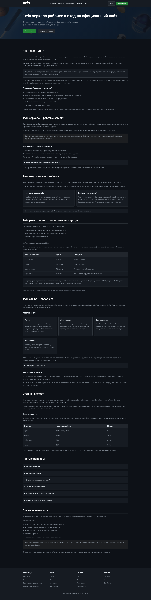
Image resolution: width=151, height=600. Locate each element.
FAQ (86, 3)
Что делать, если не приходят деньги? (40, 493)
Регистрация (70, 3)
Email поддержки (109, 580)
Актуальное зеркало (46, 31)
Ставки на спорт (55, 580)
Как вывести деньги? (34, 473)
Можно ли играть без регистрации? (39, 500)
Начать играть (29, 31)
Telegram (107, 576)
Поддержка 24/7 (82, 586)
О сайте (53, 3)
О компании (26, 576)
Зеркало (61, 3)
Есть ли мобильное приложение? (38, 480)
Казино (79, 3)
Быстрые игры (54, 586)
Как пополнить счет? (33, 466)
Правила (25, 580)
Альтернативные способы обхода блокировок (43, 162)
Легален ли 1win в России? (35, 487)
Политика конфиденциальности (33, 583)
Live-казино (53, 583)
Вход (111, 3)
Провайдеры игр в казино (35, 366)
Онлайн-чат (107, 583)
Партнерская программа (30, 586)
